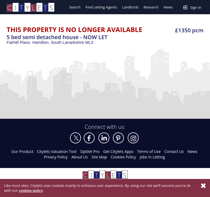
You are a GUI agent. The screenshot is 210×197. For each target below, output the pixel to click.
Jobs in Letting (152, 157)
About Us (79, 157)
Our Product (22, 151)
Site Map (99, 157)
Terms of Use (149, 151)
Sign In (192, 7)
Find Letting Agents (101, 7)
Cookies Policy (123, 157)
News (168, 7)
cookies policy (31, 190)
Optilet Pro (90, 151)
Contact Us (174, 151)
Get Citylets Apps (118, 151)
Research (151, 7)
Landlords (130, 7)
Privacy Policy (56, 157)
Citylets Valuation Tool (56, 151)
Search (74, 7)
